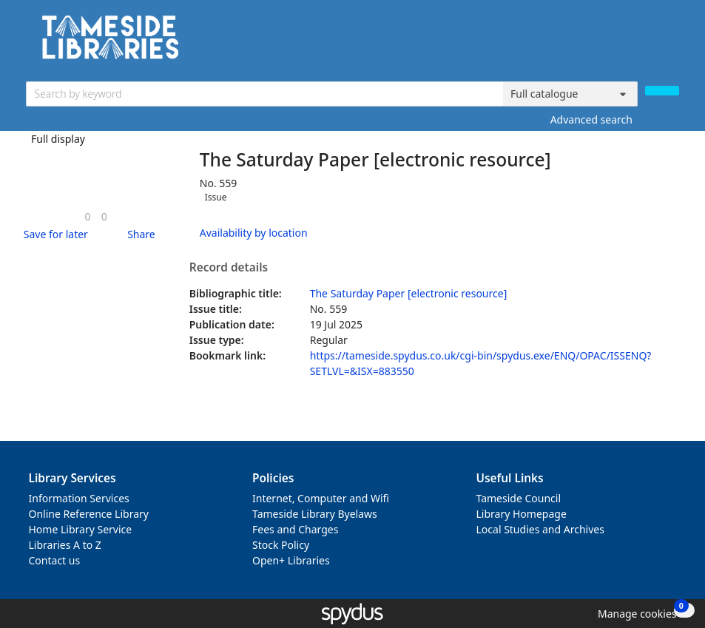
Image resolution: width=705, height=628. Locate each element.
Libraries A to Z (65, 545)
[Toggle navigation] (671, 42)
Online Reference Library (89, 514)
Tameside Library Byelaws (314, 514)
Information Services (79, 498)
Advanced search (591, 119)
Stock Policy (280, 545)
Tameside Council (518, 498)
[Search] (662, 90)
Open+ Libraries (291, 560)
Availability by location (254, 233)
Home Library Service (80, 529)
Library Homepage (521, 514)
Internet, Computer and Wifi (320, 498)
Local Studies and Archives (540, 529)
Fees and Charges (295, 529)
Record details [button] (228, 267)
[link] (88, 216)
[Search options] (570, 94)
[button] (53, 234)
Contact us (55, 560)
